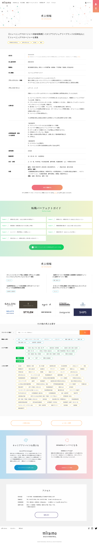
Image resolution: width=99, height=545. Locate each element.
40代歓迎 (71, 387)
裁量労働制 (60, 375)
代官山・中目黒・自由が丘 (46, 351)
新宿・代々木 (31, 351)
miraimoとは (16, 2)
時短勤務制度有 (75, 399)
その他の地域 (20, 361)
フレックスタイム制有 (73, 375)
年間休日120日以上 (13, 42)
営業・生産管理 (42, 405)
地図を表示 (46, 515)
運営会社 (21, 528)
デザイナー (46, 339)
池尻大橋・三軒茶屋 (54, 347)
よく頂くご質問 (66, 423)
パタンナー (9, 280)
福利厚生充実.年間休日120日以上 (58, 381)
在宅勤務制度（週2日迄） (37, 393)
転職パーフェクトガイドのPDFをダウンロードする (46, 247)
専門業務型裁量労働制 (58, 384)
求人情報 (22, 2)
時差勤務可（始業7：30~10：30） (71, 402)
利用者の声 (42, 2)
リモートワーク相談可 (74, 390)
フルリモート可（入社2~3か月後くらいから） (28, 390)
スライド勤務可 (72, 384)
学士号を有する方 (22, 393)
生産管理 (62, 369)
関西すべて (19, 358)
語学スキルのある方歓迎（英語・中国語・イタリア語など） (44, 396)
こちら (78, 56)
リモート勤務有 (63, 378)
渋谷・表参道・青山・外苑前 (34, 354)
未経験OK (42, 369)
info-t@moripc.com (56, 499)
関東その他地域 (68, 354)
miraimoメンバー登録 (67, 467)
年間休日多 (20, 372)
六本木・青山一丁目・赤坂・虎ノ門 (36, 347)
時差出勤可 (20, 387)
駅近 (41, 42)
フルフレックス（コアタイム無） (25, 405)
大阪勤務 (75, 405)
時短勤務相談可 (49, 387)
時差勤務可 (42, 381)
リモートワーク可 (22, 381)
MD (19, 339)
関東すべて (19, 347)
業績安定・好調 (30, 366)
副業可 (33, 381)
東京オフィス (32, 372)
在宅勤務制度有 (52, 393)
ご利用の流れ (26, 423)
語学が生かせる (73, 372)
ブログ (48, 2)
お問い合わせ (4, 528)
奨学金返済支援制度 (37, 402)
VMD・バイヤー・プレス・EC (32, 339)
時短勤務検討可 (48, 375)
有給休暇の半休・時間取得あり (59, 399)
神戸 (37, 358)
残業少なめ (61, 387)
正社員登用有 (64, 366)
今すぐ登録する (47, 187)
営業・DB (80, 339)
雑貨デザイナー (54, 405)
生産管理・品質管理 (11, 291)
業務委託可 (20, 369)
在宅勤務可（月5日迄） (52, 402)
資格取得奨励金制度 (22, 402)
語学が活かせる (25, 42)
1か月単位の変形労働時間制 (24, 384)
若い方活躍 (41, 366)
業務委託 (82, 369)
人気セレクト (75, 366)
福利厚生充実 (53, 366)
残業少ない (72, 369)
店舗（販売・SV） (22, 342)
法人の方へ (12, 528)
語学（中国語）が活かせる (35, 387)
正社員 (34, 42)
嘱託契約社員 (61, 390)
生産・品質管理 (64, 393)
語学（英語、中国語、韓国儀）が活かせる (27, 399)
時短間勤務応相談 (48, 390)
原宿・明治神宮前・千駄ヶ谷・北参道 (65, 351)
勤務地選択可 (21, 408)
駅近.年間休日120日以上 (76, 381)
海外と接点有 (32, 369)
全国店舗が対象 (21, 396)
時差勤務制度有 (21, 378)
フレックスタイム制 (35, 375)
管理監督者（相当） (67, 396)
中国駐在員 (83, 384)
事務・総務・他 (56, 280)
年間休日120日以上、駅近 (42, 384)
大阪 (29, 358)
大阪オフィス (52, 372)
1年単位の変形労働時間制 (49, 378)
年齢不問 (76, 393)
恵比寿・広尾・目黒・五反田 (70, 347)
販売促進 (45, 399)
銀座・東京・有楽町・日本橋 (53, 354)
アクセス (53, 2)
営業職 (41, 372)
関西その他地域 (46, 358)
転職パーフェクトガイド (32, 2)
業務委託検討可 (34, 378)
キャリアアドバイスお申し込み (25, 467)
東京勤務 (66, 405)
